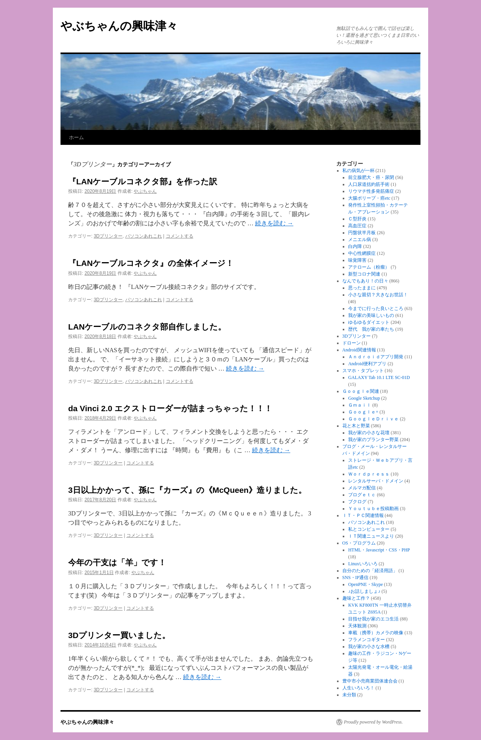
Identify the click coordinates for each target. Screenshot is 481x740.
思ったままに (362, 287)
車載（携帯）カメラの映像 (375, 632)
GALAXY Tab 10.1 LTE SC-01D (379, 377)
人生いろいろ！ (358, 688)
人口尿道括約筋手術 (368, 184)
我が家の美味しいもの (371, 315)
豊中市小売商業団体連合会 (370, 681)
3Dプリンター (108, 236)
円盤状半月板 (362, 232)
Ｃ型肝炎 (357, 219)
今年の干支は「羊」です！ (117, 562)
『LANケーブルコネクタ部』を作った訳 (142, 181)
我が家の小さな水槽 (368, 646)
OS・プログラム (359, 543)
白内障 (355, 246)
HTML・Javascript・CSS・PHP (379, 550)
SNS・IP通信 (355, 577)
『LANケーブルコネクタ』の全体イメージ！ (151, 263)
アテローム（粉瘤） (368, 267)
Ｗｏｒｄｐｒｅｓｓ (368, 474)
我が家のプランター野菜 (373, 439)
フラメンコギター (366, 639)
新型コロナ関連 (364, 274)
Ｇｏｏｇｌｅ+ (363, 412)
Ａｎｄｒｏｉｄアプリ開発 (375, 356)
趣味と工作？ (356, 598)
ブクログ (357, 501)
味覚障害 (357, 260)
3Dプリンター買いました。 (119, 635)
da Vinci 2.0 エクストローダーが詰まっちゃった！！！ (170, 408)
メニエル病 (359, 239)
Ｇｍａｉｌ (359, 405)
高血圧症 (357, 225)
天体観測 (357, 625)
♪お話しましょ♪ (364, 591)
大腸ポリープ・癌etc (369, 198)
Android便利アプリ (367, 363)
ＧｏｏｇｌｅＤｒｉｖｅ (373, 419)
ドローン (351, 343)
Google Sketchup (364, 398)
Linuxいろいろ (363, 563)
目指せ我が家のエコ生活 (373, 619)
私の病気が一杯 (358, 170)
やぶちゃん (145, 191)
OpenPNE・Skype (365, 584)
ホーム (76, 137)
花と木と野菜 (356, 425)
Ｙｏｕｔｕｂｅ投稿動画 (373, 508)
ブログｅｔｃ (362, 494)
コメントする (179, 236)
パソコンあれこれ (143, 236)
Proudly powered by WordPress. (373, 722)
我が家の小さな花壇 (368, 432)
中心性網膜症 (362, 253)
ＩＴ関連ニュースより (371, 536)
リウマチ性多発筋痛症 (371, 191)
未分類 (349, 694)
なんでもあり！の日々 (365, 281)
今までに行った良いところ (375, 308)
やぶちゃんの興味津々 (119, 26)
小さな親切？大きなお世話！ (378, 294)
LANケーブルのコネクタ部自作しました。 (147, 326)
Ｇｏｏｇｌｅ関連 (360, 391)
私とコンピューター (368, 529)
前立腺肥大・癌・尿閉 (371, 177)
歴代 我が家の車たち (371, 329)
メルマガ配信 (362, 488)
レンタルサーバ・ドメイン (375, 481)
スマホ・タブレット (363, 370)
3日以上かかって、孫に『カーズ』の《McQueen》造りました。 (187, 490)
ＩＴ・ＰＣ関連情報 (363, 515)
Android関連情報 (359, 350)
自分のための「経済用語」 (370, 570)
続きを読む (274, 223)
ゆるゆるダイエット (368, 322)
